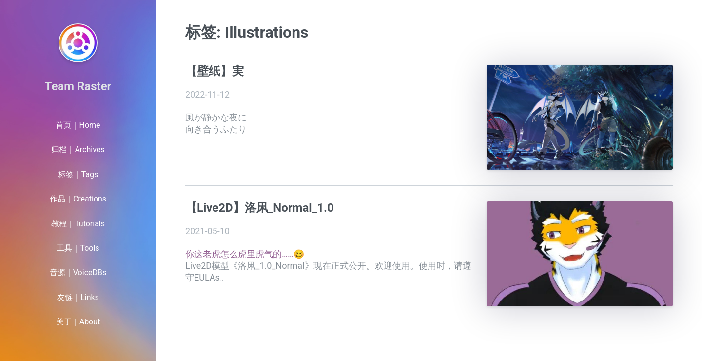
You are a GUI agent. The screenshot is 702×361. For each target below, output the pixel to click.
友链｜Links (78, 297)
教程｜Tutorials (78, 223)
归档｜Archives (77, 149)
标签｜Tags (78, 174)
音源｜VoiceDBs (78, 272)
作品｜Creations (78, 198)
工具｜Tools (78, 248)
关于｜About (78, 321)
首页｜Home (78, 125)
